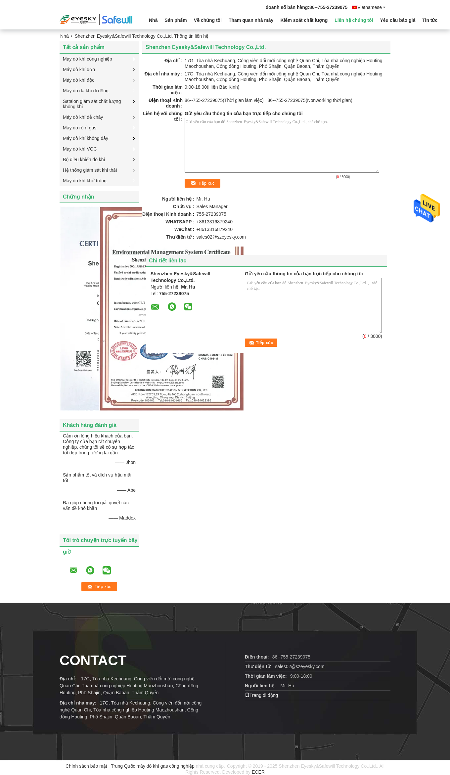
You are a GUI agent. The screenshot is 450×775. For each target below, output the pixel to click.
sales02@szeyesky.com (221, 237)
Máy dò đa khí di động (86, 90)
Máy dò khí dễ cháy (83, 117)
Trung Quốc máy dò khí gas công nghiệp (153, 766)
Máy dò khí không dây (85, 138)
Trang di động (261, 695)
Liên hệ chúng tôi (354, 20)
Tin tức (429, 20)
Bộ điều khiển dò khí (84, 159)
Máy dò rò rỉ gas (79, 127)
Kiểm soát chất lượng (304, 20)
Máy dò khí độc (78, 80)
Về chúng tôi (208, 20)
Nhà (153, 20)
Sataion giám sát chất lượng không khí (92, 104)
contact (93, 660)
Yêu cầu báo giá (397, 20)
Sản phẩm (175, 20)
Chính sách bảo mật (86, 766)
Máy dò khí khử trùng (85, 180)
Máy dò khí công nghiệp (87, 59)
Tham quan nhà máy (251, 20)
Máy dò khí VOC (80, 149)
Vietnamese (371, 7)
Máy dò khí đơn (79, 69)
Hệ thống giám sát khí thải (90, 170)
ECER (258, 772)
